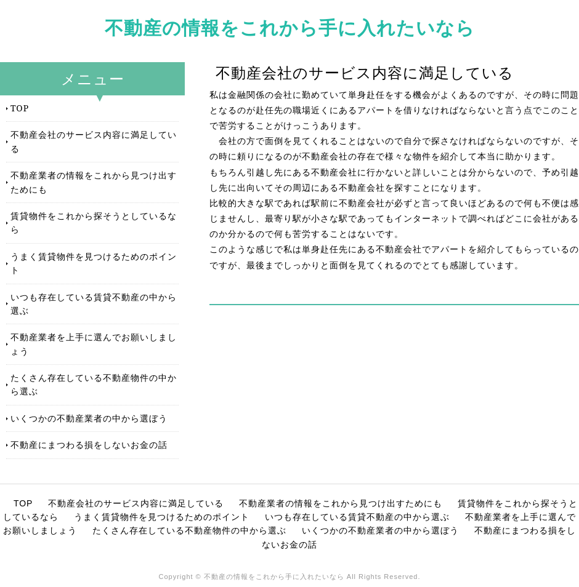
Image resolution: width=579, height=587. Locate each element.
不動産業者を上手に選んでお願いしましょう (93, 343)
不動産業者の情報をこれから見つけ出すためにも (93, 181)
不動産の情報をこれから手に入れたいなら (290, 27)
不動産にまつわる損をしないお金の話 (89, 444)
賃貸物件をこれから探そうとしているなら (93, 222)
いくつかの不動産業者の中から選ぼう (89, 418)
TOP (19, 108)
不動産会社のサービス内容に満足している (93, 141)
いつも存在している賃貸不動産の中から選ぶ (93, 303)
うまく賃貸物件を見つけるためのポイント (93, 263)
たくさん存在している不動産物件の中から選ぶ (93, 384)
